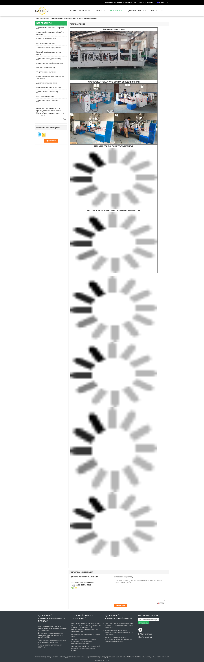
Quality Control (137, 11)
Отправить (143, 623)
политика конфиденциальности (46, 657)
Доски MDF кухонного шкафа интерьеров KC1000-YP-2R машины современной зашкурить (118, 639)
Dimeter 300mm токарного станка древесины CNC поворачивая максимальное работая (83, 641)
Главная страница (42, 18)
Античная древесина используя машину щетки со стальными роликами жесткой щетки (52, 628)
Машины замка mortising (45, 67)
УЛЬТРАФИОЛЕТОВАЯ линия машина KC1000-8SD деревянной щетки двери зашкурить (119, 625)
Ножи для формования (45, 96)
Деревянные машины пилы (46, 83)
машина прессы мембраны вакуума (49, 63)
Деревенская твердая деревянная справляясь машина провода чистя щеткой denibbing (51, 635)
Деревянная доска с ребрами (47, 101)
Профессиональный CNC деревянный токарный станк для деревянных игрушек (85, 648)
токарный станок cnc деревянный (48, 48)
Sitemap (148, 634)
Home (73, 11)
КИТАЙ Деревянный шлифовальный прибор (76, 657)
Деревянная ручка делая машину (48, 59)
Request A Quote (146, 2)
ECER (107, 660)
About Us (100, 11)
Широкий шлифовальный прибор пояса (48, 53)
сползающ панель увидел (46, 43)
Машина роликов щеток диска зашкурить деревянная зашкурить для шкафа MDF (119, 632)
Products (85, 11)
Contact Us (156, 11)
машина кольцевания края (46, 39)
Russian (164, 1)
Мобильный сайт (145, 637)
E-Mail (141, 634)
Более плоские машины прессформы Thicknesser (50, 77)
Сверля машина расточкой (46, 72)
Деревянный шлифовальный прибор (50, 28)
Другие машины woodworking (47, 92)
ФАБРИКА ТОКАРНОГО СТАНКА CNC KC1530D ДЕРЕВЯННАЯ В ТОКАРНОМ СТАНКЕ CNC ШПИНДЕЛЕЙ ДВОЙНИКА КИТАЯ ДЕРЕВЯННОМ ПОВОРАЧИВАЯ (86, 627)
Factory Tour (116, 11)
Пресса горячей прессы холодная (49, 87)
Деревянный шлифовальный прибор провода (50, 33)
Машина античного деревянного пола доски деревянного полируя (52, 641)
